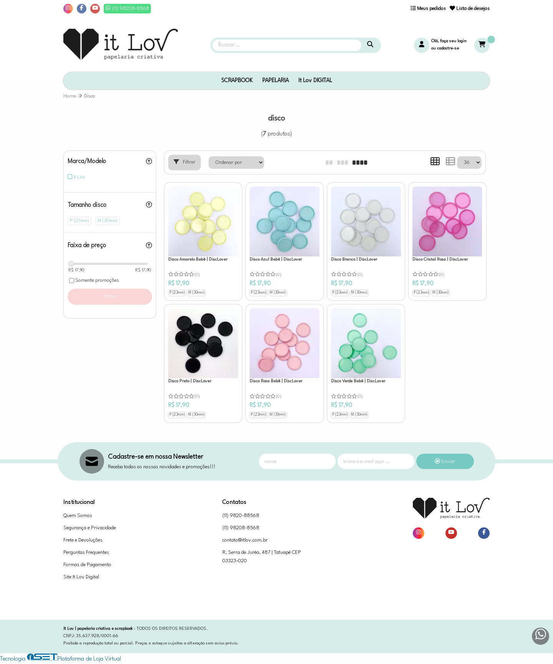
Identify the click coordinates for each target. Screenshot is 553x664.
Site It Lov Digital (81, 577)
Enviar (445, 461)
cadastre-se (448, 48)
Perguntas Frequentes (86, 552)
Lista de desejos (470, 8)
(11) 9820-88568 (240, 515)
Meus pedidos (428, 8)
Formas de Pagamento (87, 564)
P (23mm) (177, 292)
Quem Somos (77, 515)
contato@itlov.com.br (245, 540)
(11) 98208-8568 (240, 527)
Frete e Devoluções (83, 540)
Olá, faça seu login (449, 41)
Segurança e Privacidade (89, 527)
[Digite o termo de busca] (286, 45)
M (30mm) (197, 292)
